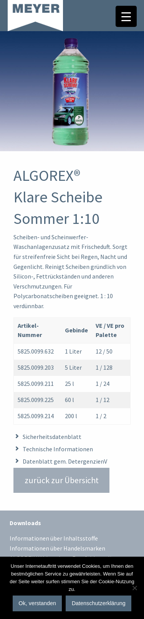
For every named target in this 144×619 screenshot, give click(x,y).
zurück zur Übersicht (62, 480)
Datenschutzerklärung (99, 603)
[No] (134, 588)
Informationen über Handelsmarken (57, 548)
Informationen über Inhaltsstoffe (54, 538)
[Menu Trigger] (126, 16)
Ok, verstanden (37, 603)
